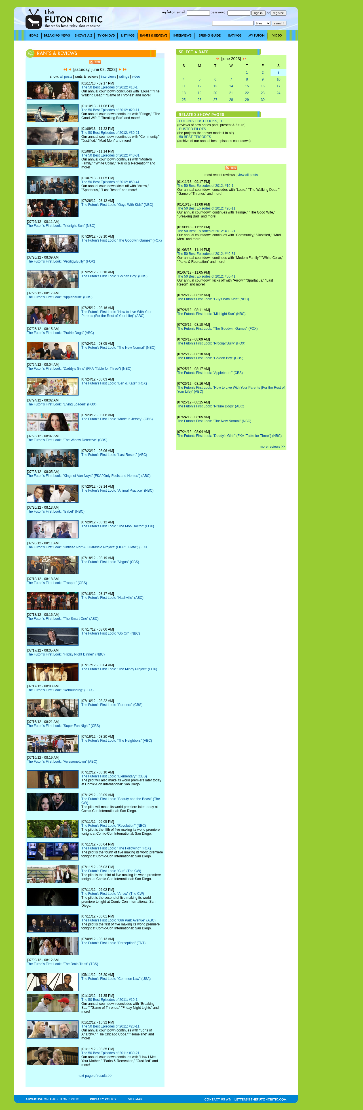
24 (278, 93)
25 (183, 100)
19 (199, 93)
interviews (108, 77)
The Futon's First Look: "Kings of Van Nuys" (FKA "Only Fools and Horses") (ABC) (89, 476)
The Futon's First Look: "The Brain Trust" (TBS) (62, 964)
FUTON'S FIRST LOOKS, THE (202, 121)
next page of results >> (95, 1076)
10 (278, 79)
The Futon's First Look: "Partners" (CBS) (112, 705)
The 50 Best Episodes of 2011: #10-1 (109, 1000)
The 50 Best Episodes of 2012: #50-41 (110, 182)
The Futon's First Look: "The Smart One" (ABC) (62, 619)
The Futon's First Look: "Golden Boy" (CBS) (114, 276)
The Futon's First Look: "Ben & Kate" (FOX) (114, 383)
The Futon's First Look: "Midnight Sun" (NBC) (61, 226)
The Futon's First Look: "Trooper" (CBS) (57, 583)
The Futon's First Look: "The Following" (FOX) (116, 848)
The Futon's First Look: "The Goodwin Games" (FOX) (121, 240)
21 (231, 93)
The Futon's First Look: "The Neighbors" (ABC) (116, 741)
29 (247, 100)
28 (231, 100)
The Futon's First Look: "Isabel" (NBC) (56, 511)
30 (263, 100)
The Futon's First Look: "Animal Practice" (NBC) (117, 490)
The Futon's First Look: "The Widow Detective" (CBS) (67, 440)
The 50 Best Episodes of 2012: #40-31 (110, 155)
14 (231, 86)
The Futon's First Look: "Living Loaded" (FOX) (61, 404)
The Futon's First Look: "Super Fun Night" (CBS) (63, 726)
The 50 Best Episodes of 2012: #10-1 (109, 87)
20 (215, 93)
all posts (66, 77)
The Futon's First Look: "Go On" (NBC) (110, 633)
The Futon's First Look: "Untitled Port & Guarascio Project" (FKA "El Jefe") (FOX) (88, 547)
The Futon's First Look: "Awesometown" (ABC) (62, 762)
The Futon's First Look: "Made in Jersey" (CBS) (117, 419)
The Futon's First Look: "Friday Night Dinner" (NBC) (66, 654)
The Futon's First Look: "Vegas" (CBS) (110, 562)
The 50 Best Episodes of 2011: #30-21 (110, 1053)
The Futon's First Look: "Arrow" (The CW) (112, 894)
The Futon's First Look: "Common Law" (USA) (116, 979)
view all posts (248, 175)
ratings (124, 77)
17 (278, 86)
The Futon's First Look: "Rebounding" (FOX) (60, 690)
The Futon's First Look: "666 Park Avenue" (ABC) (118, 920)
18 (183, 93)
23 (263, 93)
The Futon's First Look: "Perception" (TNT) (113, 943)
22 (247, 93)
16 (263, 86)
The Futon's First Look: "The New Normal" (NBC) (118, 348)
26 (199, 100)
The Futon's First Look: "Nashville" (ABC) (112, 598)
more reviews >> (272, 447)
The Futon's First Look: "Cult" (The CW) (111, 871)
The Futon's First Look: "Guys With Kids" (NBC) (117, 205)
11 (183, 86)
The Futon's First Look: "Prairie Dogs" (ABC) (60, 333)
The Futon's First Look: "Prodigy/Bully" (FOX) (61, 261)
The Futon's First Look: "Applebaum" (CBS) (59, 297)
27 (215, 100)
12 (199, 86)
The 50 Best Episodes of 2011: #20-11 (110, 1026)
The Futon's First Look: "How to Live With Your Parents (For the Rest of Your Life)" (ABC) (116, 314)
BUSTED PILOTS (192, 129)
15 (247, 86)
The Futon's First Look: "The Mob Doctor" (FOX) (117, 526)
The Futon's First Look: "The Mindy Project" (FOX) (119, 669)
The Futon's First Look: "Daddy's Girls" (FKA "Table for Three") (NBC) (79, 369)
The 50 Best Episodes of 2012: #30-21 (110, 133)
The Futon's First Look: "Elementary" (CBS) (114, 776)
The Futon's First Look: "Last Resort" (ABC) (114, 455)
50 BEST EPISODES (195, 137)
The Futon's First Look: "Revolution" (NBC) (113, 826)
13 (215, 86)
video (136, 77)
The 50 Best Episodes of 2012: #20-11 (110, 110)
